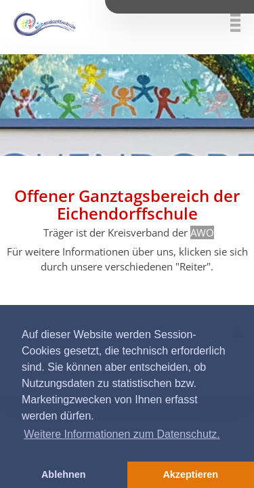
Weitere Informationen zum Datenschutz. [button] (122, 434)
